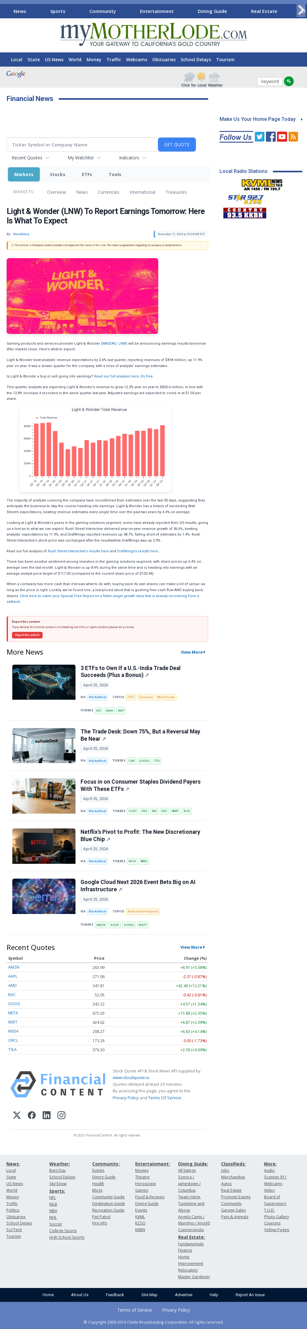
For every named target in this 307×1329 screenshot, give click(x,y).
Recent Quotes (27, 158)
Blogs (97, 1190)
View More (192, 652)
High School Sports (66, 1237)
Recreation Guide (108, 1210)
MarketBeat (97, 697)
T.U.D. (269, 1210)
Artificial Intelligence (143, 911)
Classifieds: (233, 1164)
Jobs (225, 1170)
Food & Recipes (149, 1197)
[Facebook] (31, 1116)
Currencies (108, 192)
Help (214, 1294)
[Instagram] (61, 1116)
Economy (146, 697)
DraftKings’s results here (137, 551)
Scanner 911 (275, 1177)
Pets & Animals (234, 1216)
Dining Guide (212, 11)
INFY (121, 710)
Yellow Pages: (277, 1229)
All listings (187, 1170)
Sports (57, 11)
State (33, 59)
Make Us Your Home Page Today (258, 119)
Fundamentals (191, 1244)
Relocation (188, 1270)
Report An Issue (250, 1294)
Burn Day (57, 1170)
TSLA (12, 1049)
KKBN (140, 1229)
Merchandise (233, 1177)
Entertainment (157, 11)
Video (269, 1190)
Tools (115, 174)
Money (94, 59)
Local (16, 59)
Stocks (57, 174)
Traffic (113, 59)
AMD (12, 985)
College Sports (63, 1230)
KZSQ (140, 1223)
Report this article (27, 635)
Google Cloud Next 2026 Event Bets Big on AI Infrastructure (138, 886)
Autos (226, 1183)
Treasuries (176, 192)
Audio (269, 1170)
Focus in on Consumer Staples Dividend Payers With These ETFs (141, 785)
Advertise (183, 1294)
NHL (53, 1217)
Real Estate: (191, 1237)
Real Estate (264, 11)
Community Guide (108, 1197)
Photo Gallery (276, 1216)
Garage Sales (233, 1210)
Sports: (57, 1191)
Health (98, 1183)
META (13, 1013)
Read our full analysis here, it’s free (123, 376)
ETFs (87, 174)
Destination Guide (108, 1203)
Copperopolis (191, 1229)
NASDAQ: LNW (114, 343)
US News (54, 59)
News (20, 11)
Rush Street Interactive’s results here (78, 551)
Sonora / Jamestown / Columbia (189, 1183)
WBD (144, 861)
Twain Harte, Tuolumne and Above (191, 1203)
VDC (164, 811)
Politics (12, 1210)
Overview (56, 192)
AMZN (100, 925)
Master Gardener (194, 1276)
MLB (53, 1204)
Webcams (136, 59)
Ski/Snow (58, 1183)
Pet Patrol (101, 1216)
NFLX (132, 861)
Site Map (149, 1294)
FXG (144, 811)
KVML (140, 1216)
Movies (141, 1170)
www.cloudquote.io (131, 1077)
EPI (98, 710)
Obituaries (164, 59)
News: (13, 1164)
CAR (132, 760)
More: (270, 1164)
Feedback (115, 1294)
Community (102, 11)
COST (133, 811)
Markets (23, 174)
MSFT (143, 925)
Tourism (225, 59)
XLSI (187, 811)
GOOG (114, 925)
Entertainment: (152, 1164)
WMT (175, 811)
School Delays (196, 59)
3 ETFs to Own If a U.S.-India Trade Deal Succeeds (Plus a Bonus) (131, 672)
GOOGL (144, 760)
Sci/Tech (14, 1229)
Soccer (55, 1224)
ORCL (13, 1040)
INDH (109, 710)
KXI (154, 811)
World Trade (166, 697)
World (75, 59)
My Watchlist (81, 158)
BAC (12, 994)
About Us (79, 1294)
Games (141, 1190)
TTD (157, 760)
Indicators (129, 158)
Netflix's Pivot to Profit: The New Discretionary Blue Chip (140, 835)
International (142, 192)
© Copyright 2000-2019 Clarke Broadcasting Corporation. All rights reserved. (154, 1322)
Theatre (142, 1177)
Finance (185, 1250)
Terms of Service (134, 1310)
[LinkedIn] (46, 1116)
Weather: (59, 1164)
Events (98, 1170)
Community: (106, 1164)
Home (48, 1294)
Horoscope (145, 1183)
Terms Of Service (164, 1098)
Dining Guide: (193, 1164)
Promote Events (235, 1197)
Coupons (272, 1223)
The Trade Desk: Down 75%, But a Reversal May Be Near (140, 735)
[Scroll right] (301, 10)
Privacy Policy (126, 1098)
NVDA (13, 1031)
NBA (53, 1210)
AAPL (12, 976)
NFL (52, 1197)
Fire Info (99, 1223)
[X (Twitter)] (16, 1116)
